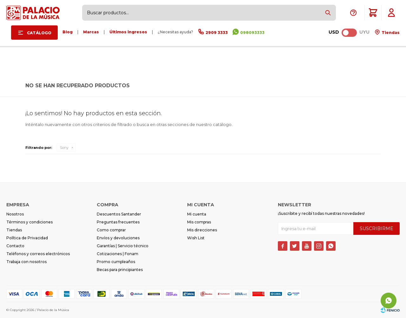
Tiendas (390, 32)
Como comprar (111, 230)
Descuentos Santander (119, 214)
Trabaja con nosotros (26, 261)
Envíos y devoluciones (118, 237)
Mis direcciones (202, 230)
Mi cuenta (196, 214)
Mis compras (199, 222)
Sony (64, 147)
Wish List (196, 237)
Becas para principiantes (120, 269)
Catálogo (39, 32)
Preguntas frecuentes (118, 222)
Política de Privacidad (27, 237)
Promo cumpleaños (116, 261)
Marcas (91, 32)
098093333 (252, 32)
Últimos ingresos (128, 32)
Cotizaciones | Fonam (117, 253)
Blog (67, 32)
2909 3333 (217, 32)
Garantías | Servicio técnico (122, 245)
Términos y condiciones (29, 222)
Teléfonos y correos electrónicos (38, 253)
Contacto (15, 245)
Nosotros (15, 214)
